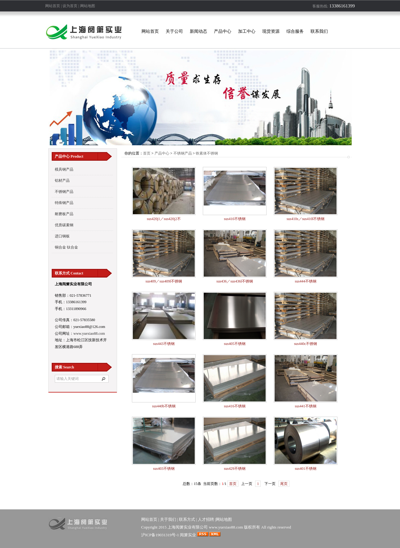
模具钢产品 (64, 169)
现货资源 (271, 31)
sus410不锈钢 (234, 219)
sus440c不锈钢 (305, 344)
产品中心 (222, 31)
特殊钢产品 (64, 203)
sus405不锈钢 (234, 344)
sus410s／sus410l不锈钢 (306, 219)
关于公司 (174, 31)
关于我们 (168, 519)
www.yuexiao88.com (89, 333)
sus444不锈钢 (305, 281)
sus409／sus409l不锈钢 (164, 281)
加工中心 (246, 31)
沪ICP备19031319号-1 (160, 535)
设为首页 (70, 6)
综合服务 (295, 31)
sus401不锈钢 (305, 468)
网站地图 (87, 6)
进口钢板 (62, 236)
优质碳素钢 (64, 225)
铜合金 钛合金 (66, 247)
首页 (146, 153)
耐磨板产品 (64, 214)
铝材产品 (62, 180)
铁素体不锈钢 (207, 153)
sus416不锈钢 (234, 406)
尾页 (284, 484)
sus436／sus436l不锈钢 (234, 281)
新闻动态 (198, 31)
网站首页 (52, 6)
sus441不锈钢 (305, 406)
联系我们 (319, 31)
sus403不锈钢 (163, 468)
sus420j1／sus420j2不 (163, 219)
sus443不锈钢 (163, 344)
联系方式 (187, 519)
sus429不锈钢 (234, 468)
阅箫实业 (188, 535)
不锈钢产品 (64, 191)
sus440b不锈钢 (163, 406)
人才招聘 (206, 519)
